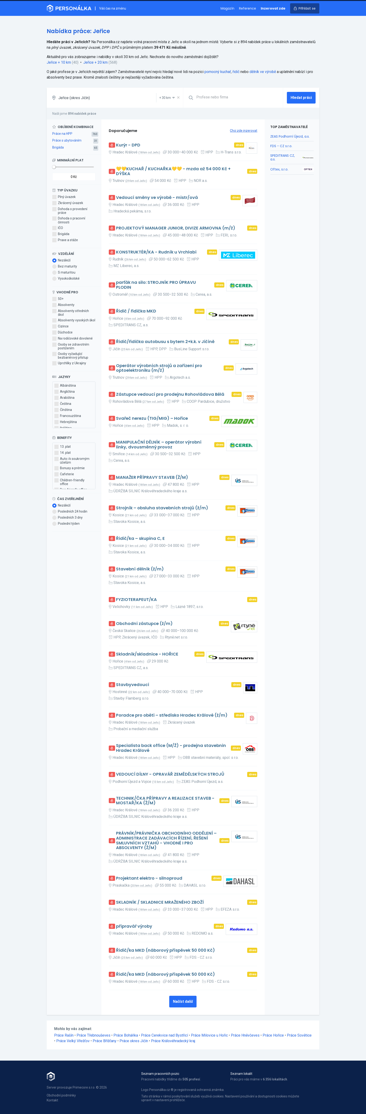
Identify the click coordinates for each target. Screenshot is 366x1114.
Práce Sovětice (299, 1035)
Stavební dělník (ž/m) (140, 569)
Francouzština (67, 416)
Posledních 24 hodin (69, 512)
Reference (247, 8)
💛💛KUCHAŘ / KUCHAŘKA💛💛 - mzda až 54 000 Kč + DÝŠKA (173, 171)
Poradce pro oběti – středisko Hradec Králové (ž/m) (172, 715)
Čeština (62, 404)
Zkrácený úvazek (67, 203)
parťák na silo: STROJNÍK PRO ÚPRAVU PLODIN (156, 285)
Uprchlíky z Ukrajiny (69, 363)
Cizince (60, 326)
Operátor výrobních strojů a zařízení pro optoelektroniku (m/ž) (159, 368)
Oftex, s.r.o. (279, 169)
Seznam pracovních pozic (160, 1074)
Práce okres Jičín (134, 1041)
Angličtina (64, 392)
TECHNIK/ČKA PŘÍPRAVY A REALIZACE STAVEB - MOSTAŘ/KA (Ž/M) (165, 800)
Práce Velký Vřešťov (73, 1041)
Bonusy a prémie (69, 468)
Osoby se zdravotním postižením (70, 346)
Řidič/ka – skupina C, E (140, 538)
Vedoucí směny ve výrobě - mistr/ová (157, 197)
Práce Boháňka (125, 1035)
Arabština (64, 398)
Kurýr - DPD (128, 145)
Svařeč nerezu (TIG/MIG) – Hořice (152, 418)
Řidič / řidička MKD (136, 311)
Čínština (63, 410)
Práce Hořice (273, 1035)
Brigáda (58, 147)
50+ (57, 299)
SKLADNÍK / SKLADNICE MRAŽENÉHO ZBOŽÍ (160, 902)
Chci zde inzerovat (243, 130)
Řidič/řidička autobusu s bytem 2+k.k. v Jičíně (165, 341)
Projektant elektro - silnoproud (149, 878)
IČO (57, 228)
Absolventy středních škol (70, 312)
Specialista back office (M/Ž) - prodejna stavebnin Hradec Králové (171, 748)
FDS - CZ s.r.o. (281, 146)
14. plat (62, 453)
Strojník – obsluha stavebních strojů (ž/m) (162, 508)
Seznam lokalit (241, 1074)
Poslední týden (66, 524)
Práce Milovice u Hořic (209, 1035)
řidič (235, 71)
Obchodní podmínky (61, 1095)
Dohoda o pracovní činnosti (68, 220)
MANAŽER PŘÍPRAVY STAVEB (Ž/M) (152, 477)
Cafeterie (64, 474)
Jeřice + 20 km (95, 62)
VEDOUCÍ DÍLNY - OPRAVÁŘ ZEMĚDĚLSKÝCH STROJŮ (170, 774)
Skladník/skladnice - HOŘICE (147, 654)
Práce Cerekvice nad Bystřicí (164, 1035)
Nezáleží (61, 260)
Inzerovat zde (273, 8)
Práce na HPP (62, 133)
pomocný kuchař (217, 71)
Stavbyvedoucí (132, 684)
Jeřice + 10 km (59, 62)
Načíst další (183, 1001)
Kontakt (52, 1100)
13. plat (62, 447)
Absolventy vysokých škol (73, 320)
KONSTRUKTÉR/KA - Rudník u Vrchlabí (156, 252)
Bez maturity (64, 266)
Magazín (227, 8)
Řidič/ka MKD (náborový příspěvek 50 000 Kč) (165, 950)
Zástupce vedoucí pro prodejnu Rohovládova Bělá (170, 394)
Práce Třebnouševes (93, 1035)
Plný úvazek (64, 197)
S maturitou (63, 273)
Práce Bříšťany (104, 1041)
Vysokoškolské (66, 279)
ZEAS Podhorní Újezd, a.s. (290, 136)
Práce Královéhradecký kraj (173, 1041)
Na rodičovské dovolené (72, 339)
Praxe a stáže (65, 240)
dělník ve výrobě (263, 71)
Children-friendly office (69, 482)
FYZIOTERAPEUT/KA (136, 599)
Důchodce (62, 332)
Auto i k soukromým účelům (71, 460)
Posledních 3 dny (67, 518)
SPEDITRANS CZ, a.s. (282, 157)
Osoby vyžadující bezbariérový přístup (70, 355)
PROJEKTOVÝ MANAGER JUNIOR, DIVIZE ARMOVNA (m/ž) (175, 228)
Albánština (65, 386)
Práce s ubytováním (66, 140)
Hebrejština (65, 422)
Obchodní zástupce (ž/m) (144, 623)
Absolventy (63, 305)
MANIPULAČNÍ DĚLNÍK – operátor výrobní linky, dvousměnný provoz (158, 444)
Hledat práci (301, 97)
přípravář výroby (134, 926)
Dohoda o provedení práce (69, 211)
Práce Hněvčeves (245, 1035)
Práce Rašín (64, 1035)
